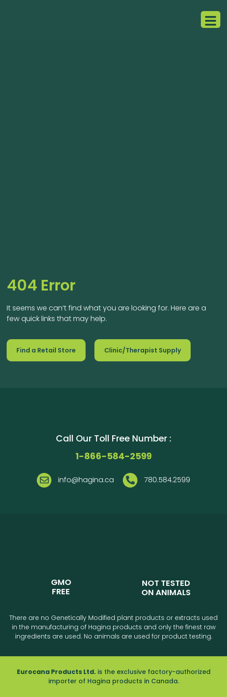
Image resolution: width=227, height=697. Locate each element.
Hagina (98, 681)
